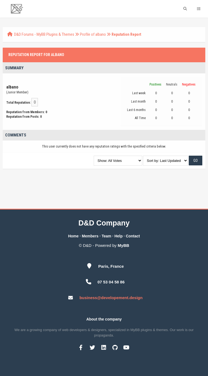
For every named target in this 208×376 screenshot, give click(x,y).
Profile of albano (93, 34)
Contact (133, 236)
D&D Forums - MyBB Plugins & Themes (44, 34)
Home (73, 236)
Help (118, 236)
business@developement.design (110, 297)
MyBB (123, 245)
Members (90, 236)
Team (106, 236)
